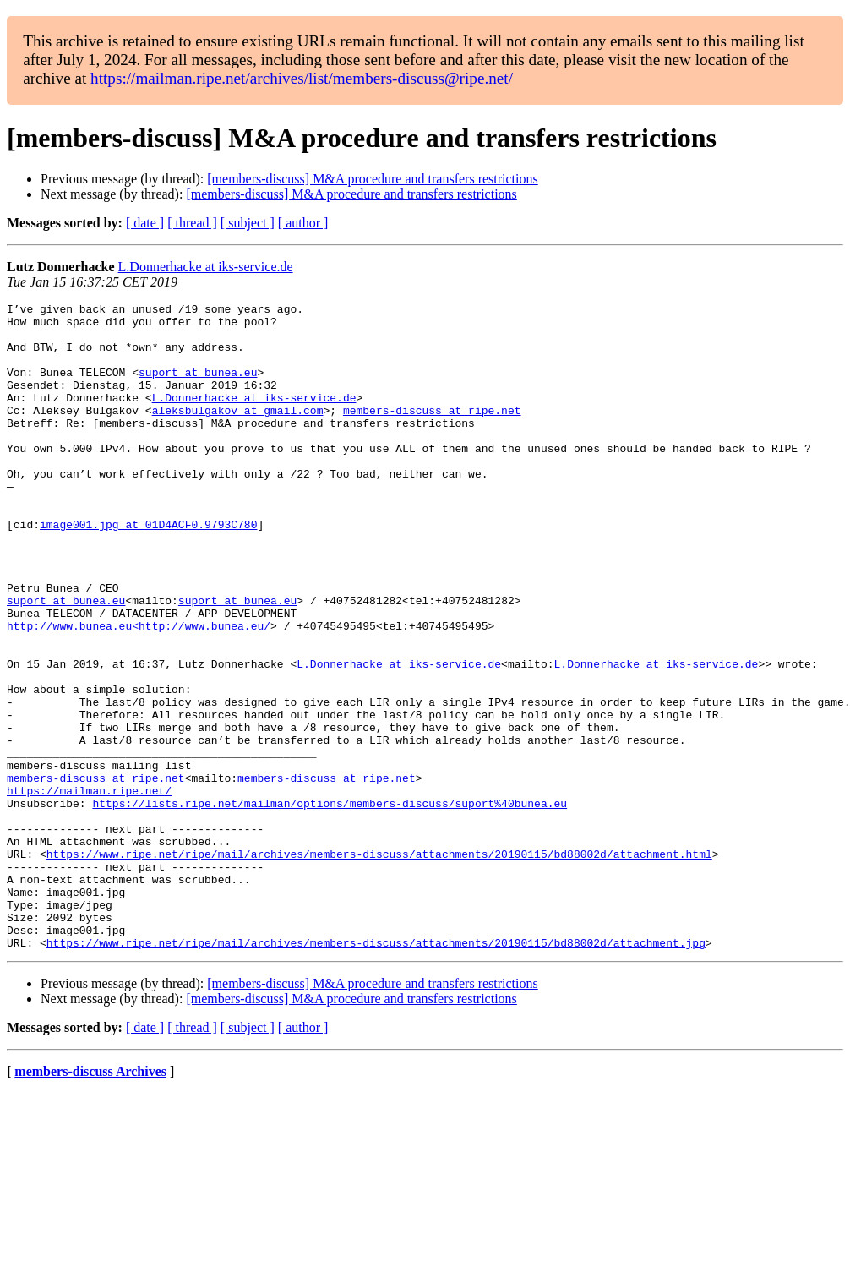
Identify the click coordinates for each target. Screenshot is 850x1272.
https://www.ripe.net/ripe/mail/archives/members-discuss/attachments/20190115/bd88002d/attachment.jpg (376, 1071)
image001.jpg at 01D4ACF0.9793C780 (148, 569)
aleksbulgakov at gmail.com (238, 432)
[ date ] (145, 223)
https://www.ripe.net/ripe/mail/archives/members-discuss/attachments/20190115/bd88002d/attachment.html (379, 965)
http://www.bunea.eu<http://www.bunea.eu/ (138, 691)
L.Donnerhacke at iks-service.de (205, 266)
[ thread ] (192, 223)
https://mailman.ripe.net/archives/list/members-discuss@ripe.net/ (301, 78)
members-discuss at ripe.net (432, 432)
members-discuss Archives (90, 1200)
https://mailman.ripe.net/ (89, 889)
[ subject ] (248, 223)
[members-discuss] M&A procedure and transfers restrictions (372, 179)
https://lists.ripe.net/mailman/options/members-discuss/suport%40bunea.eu (329, 904)
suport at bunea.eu (198, 387)
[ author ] (303, 223)
